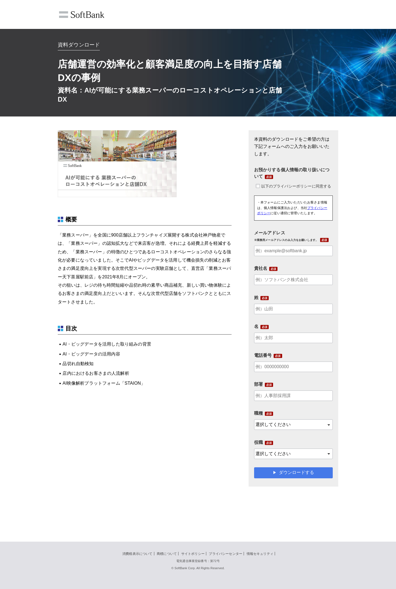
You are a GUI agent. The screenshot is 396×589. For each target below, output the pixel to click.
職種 (258, 413)
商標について (167, 554)
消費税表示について (137, 554)
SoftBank (81, 14)
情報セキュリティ (260, 554)
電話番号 (263, 355)
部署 (258, 384)
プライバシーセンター (225, 554)
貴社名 (260, 268)
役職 (258, 442)
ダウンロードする (296, 472)
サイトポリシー (193, 554)
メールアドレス (286, 235)
